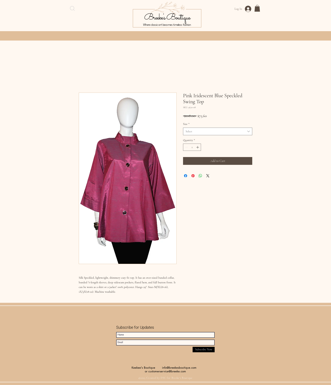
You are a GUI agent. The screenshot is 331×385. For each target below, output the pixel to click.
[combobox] (217, 131)
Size (186, 124)
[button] (257, 8)
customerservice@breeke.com (167, 371)
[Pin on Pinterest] (193, 175)
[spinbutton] (192, 147)
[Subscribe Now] (204, 349)
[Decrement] (186, 147)
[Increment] (198, 147)
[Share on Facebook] (185, 175)
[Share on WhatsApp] (200, 175)
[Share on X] (207, 175)
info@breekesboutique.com (179, 367)
